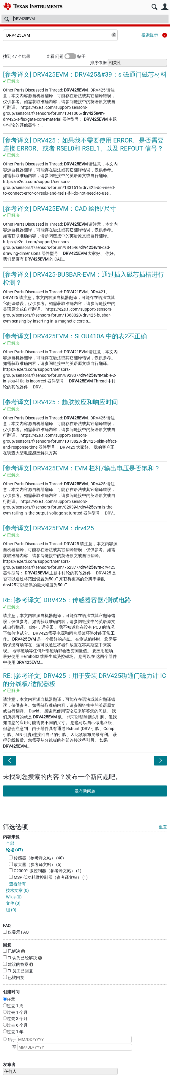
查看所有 (17, 883)
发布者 (9, 1064)
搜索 (154, 7)
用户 (165, 7)
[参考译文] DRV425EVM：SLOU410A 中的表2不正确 (75, 336)
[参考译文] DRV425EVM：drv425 (48, 528)
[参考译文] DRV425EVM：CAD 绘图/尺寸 (59, 208)
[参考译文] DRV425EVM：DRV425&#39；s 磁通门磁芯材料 (85, 74)
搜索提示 (149, 34)
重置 (163, 827)
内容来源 (11, 836)
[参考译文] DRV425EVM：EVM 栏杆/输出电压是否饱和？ (81, 468)
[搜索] (85, 19)
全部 (10, 843)
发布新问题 (85, 790)
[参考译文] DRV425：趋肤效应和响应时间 (60, 402)
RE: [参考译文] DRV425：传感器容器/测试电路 (67, 600)
